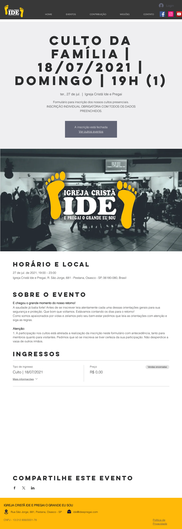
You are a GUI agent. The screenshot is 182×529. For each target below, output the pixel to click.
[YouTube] (179, 14)
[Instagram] (170, 14)
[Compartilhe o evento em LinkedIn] (33, 487)
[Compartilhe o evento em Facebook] (14, 487)
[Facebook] (162, 14)
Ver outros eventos (91, 131)
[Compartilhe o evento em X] (23, 487)
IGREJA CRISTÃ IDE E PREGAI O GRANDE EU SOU (38, 505)
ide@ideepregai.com (85, 512)
